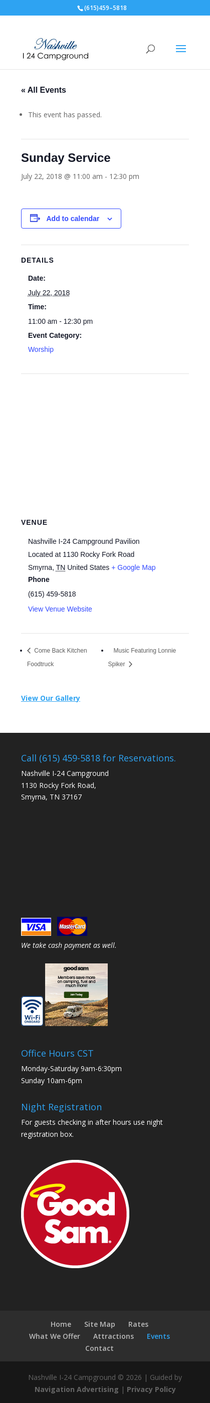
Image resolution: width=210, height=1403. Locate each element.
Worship (41, 349)
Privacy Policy (151, 1389)
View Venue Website (60, 609)
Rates (138, 1324)
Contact (99, 1348)
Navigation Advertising (77, 1389)
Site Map (99, 1324)
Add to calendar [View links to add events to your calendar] (73, 219)
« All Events (43, 90)
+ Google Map (133, 567)
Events (158, 1336)
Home (61, 1324)
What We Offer (54, 1336)
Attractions (113, 1336)
